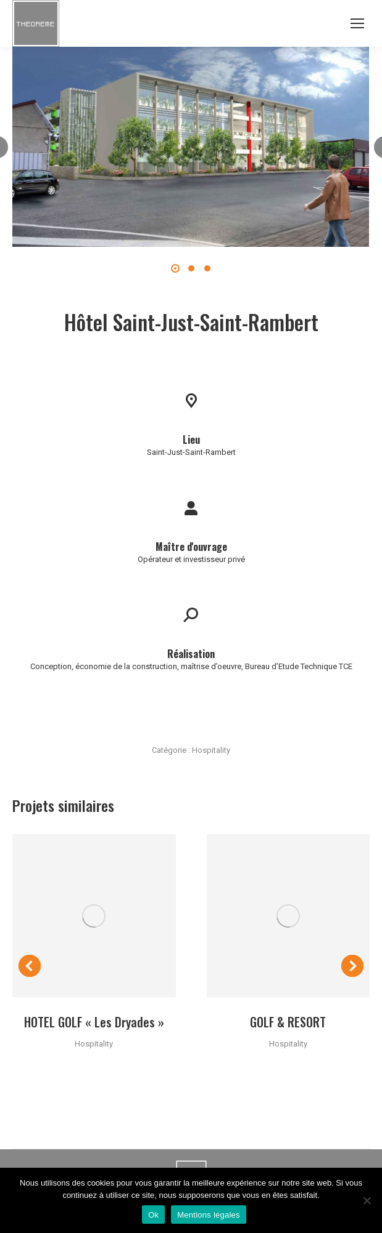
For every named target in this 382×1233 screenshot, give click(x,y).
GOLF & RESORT (288, 1022)
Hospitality (211, 750)
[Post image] (94, 915)
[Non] (366, 1200)
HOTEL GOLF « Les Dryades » (94, 1022)
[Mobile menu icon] (357, 23)
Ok (153, 1214)
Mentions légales (208, 1214)
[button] (175, 268)
